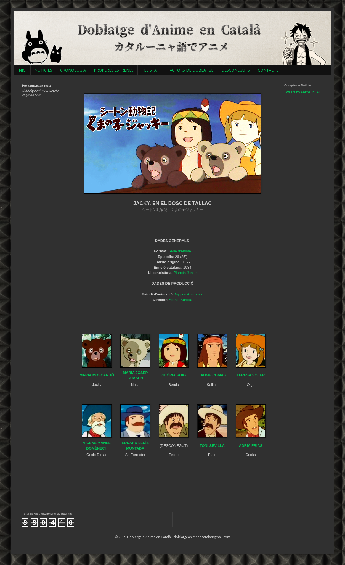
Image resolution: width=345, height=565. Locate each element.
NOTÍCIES (43, 70)
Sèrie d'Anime (179, 251)
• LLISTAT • (152, 70)
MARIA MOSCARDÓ (96, 375)
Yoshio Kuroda (180, 300)
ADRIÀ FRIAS (250, 445)
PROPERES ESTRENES (114, 70)
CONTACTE (268, 70)
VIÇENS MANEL (97, 443)
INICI (22, 70)
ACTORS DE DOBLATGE (191, 70)
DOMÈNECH (96, 448)
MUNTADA (135, 448)
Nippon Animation (189, 294)
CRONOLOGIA (73, 70)
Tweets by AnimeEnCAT (302, 92)
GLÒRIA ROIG (173, 375)
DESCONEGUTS (235, 70)
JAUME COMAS (212, 375)
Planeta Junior (185, 273)
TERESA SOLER (251, 375)
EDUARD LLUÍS (135, 443)
